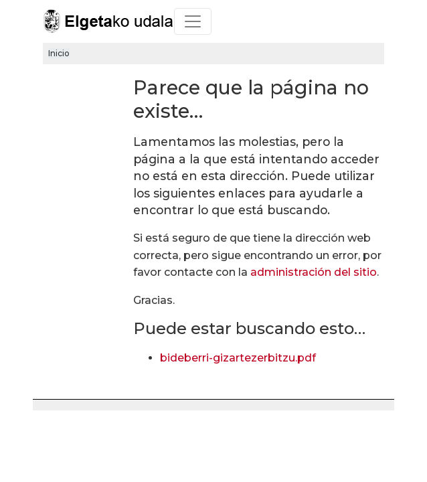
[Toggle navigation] (192, 21)
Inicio (59, 53)
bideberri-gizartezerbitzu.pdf (238, 357)
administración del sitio (313, 272)
